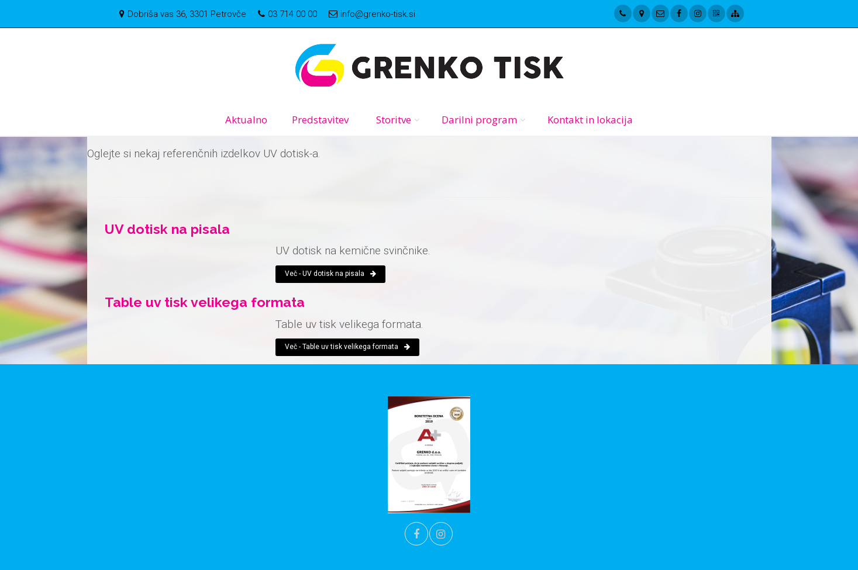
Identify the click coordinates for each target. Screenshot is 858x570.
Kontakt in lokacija (590, 119)
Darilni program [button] (479, 119)
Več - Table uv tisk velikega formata (347, 347)
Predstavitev (320, 119)
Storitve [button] (393, 119)
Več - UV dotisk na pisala (330, 274)
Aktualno (246, 119)
